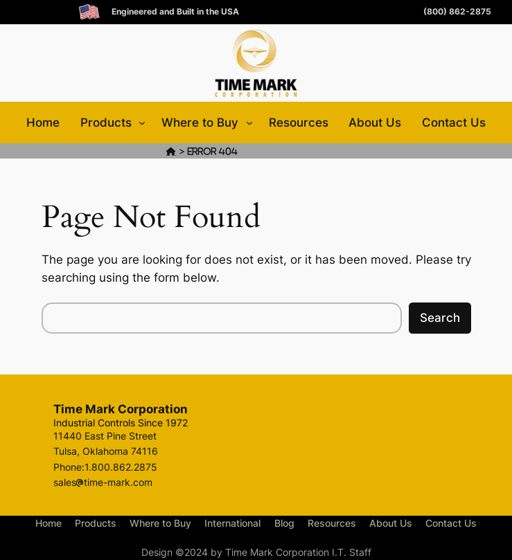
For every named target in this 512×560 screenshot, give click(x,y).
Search (440, 318)
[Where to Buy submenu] (249, 122)
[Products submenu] (142, 122)
